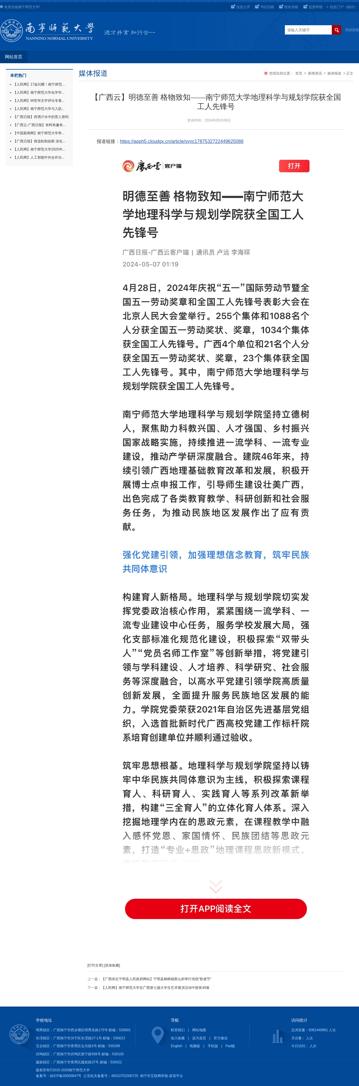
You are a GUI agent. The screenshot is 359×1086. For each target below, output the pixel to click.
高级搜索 (352, 30)
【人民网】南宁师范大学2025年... (39, 149)
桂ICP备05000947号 (65, 1076)
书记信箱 (267, 7)
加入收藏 (178, 1038)
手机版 (213, 1046)
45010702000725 (124, 1076)
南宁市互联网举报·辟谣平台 (161, 1076)
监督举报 (316, 7)
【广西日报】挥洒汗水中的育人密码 (41, 117)
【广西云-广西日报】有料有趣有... (39, 125)
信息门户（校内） (344, 7)
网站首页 (13, 57)
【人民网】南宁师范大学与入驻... (39, 109)
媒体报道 (334, 73)
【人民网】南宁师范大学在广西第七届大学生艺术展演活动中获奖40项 (155, 988)
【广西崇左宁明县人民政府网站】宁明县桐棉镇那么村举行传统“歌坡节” (156, 979)
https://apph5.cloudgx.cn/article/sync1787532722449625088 (181, 141)
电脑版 (195, 1046)
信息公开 (243, 7)
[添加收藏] (112, 965)
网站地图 (199, 1030)
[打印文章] (95, 965)
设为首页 (199, 1038)
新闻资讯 (315, 73)
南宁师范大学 (28, 7)
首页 (298, 73)
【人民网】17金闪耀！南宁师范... (39, 84)
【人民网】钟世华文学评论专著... (39, 101)
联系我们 (178, 1030)
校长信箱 (291, 7)
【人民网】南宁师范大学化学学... (39, 92)
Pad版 (230, 1046)
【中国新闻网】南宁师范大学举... (39, 133)
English (176, 1046)
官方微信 (221, 1038)
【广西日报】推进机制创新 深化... (39, 141)
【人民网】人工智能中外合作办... (39, 157)
